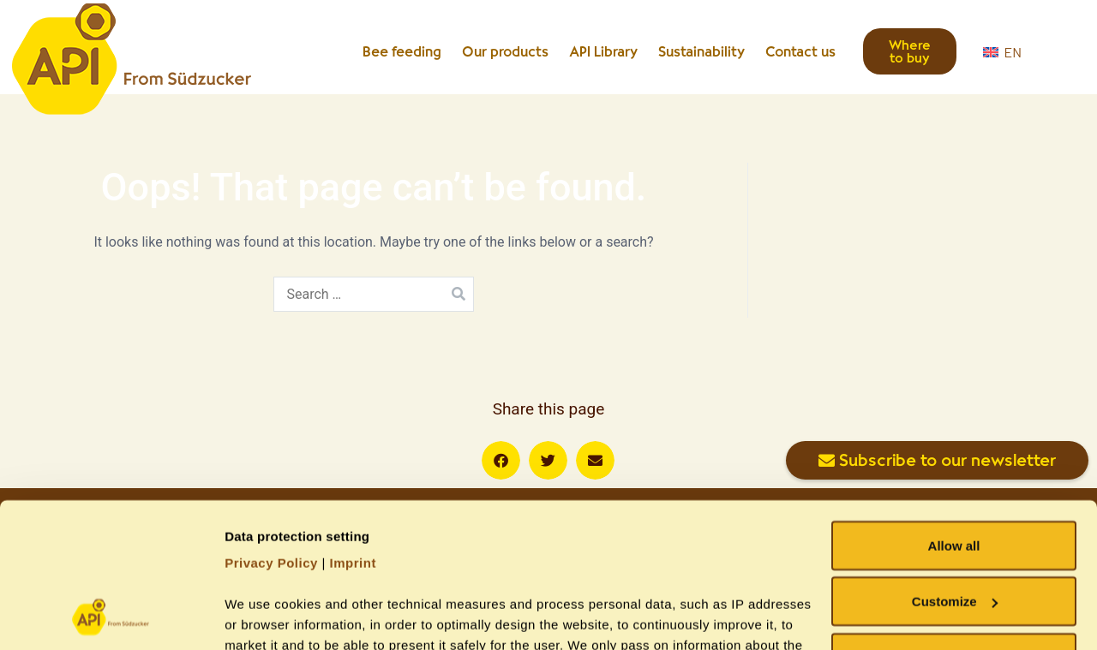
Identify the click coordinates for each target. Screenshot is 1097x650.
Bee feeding (402, 51)
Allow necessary (953, 522)
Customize (955, 466)
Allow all (954, 410)
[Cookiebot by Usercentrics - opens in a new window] (111, 616)
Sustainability (701, 51)
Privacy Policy (271, 427)
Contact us (800, 51)
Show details (264, 616)
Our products (505, 51)
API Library (603, 51)
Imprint (353, 427)
